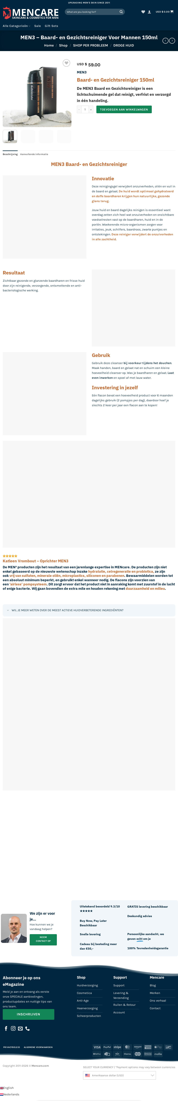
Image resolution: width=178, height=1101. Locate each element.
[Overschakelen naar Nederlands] (9, 1094)
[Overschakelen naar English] (7, 1088)
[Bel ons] (27, 1028)
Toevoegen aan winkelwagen (124, 109)
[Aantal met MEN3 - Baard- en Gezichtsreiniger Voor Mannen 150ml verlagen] (79, 109)
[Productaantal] (85, 109)
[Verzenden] (121, 12)
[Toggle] (8, 610)
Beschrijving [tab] (10, 154)
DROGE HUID (123, 45)
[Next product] (166, 41)
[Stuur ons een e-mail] (20, 1028)
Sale (37, 26)
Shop (63, 45)
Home (49, 45)
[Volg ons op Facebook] (6, 1028)
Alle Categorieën (16, 26)
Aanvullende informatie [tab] (34, 154)
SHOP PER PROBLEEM (90, 45)
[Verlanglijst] (143, 12)
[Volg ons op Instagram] (13, 1028)
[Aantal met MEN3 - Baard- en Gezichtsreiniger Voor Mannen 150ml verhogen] (91, 109)
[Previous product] (172, 41)
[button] (149, 12)
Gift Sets (51, 26)
